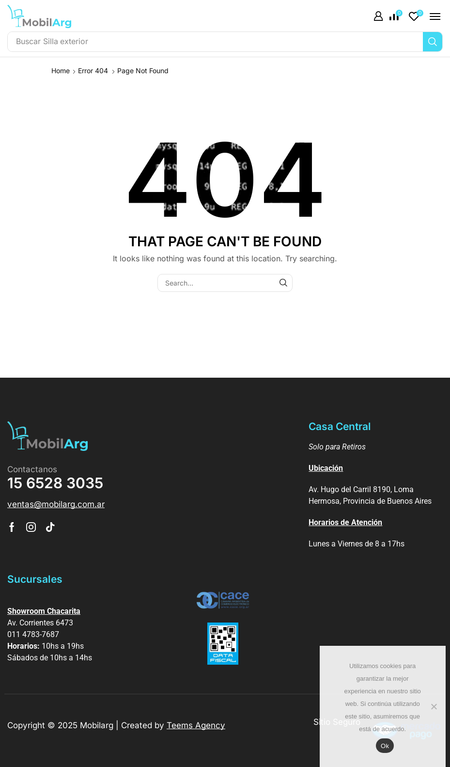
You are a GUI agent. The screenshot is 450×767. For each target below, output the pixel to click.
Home (60, 70)
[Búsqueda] (432, 41)
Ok (385, 746)
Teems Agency (196, 725)
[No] (433, 706)
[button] (378, 16)
